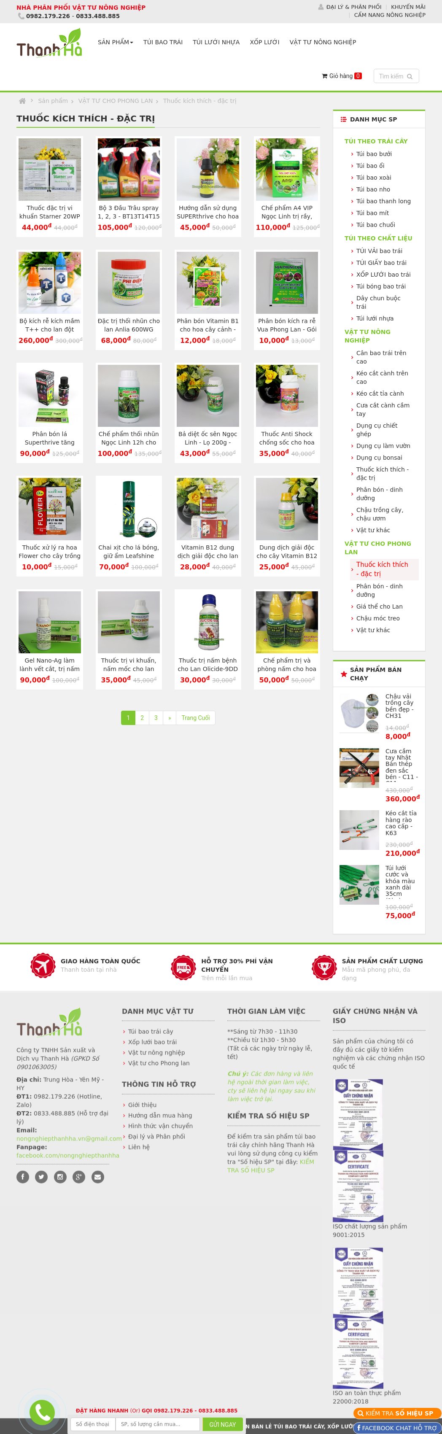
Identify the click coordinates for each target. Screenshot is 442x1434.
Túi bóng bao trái (381, 286)
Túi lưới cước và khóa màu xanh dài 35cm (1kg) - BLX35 (400, 887)
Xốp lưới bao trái (152, 1049)
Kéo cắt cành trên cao (382, 377)
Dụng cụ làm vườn (383, 445)
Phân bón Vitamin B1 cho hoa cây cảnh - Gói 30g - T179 (208, 329)
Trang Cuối (195, 717)
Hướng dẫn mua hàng (160, 1122)
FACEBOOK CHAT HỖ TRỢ (398, 1428)
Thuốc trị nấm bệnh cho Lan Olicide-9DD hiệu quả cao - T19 (208, 669)
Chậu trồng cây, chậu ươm (380, 514)
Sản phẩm (53, 100)
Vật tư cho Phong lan (159, 1070)
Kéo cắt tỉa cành (380, 393)
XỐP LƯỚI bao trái (383, 274)
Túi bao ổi (370, 165)
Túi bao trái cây (150, 1038)
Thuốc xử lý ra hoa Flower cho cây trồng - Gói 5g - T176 (50, 556)
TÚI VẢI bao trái (379, 251)
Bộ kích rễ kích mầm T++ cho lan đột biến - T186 (49, 329)
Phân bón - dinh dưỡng (379, 493)
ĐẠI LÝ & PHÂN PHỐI (354, 7)
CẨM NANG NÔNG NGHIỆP (390, 14)
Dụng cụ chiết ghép (376, 429)
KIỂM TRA (400, 1413)
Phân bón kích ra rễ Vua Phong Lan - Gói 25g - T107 (287, 329)
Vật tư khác (373, 530)
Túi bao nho (373, 189)
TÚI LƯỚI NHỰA (217, 42)
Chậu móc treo (378, 618)
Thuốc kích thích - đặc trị (200, 100)
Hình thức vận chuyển (160, 1132)
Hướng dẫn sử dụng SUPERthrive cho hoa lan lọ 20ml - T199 (208, 216)
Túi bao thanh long (383, 201)
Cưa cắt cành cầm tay (383, 409)
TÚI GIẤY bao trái (381, 262)
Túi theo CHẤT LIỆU (378, 238)
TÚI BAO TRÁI (164, 42)
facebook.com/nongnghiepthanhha (67, 1162)
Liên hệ (139, 1154)
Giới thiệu (142, 1111)
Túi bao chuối (375, 224)
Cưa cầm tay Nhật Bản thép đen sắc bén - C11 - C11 (401, 767)
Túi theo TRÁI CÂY (376, 141)
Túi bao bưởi (374, 154)
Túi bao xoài (373, 177)
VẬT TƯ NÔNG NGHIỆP (324, 42)
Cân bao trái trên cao (381, 357)
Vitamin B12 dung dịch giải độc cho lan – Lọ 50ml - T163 (208, 556)
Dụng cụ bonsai (379, 457)
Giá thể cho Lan (379, 606)
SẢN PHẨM (117, 42)
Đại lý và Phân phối (156, 1143)
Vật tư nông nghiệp (156, 1059)
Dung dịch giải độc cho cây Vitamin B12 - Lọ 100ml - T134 (286, 556)
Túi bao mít (372, 213)
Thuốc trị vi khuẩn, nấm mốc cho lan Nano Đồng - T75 (128, 669)
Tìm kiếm (397, 76)
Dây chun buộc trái (378, 302)
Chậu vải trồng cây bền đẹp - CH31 (399, 706)
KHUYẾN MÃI (408, 7)
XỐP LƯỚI (266, 42)
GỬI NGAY (222, 1424)
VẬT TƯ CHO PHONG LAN (115, 100)
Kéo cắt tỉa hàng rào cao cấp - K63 (401, 823)
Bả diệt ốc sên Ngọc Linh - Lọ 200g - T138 (207, 442)
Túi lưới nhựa (375, 318)
